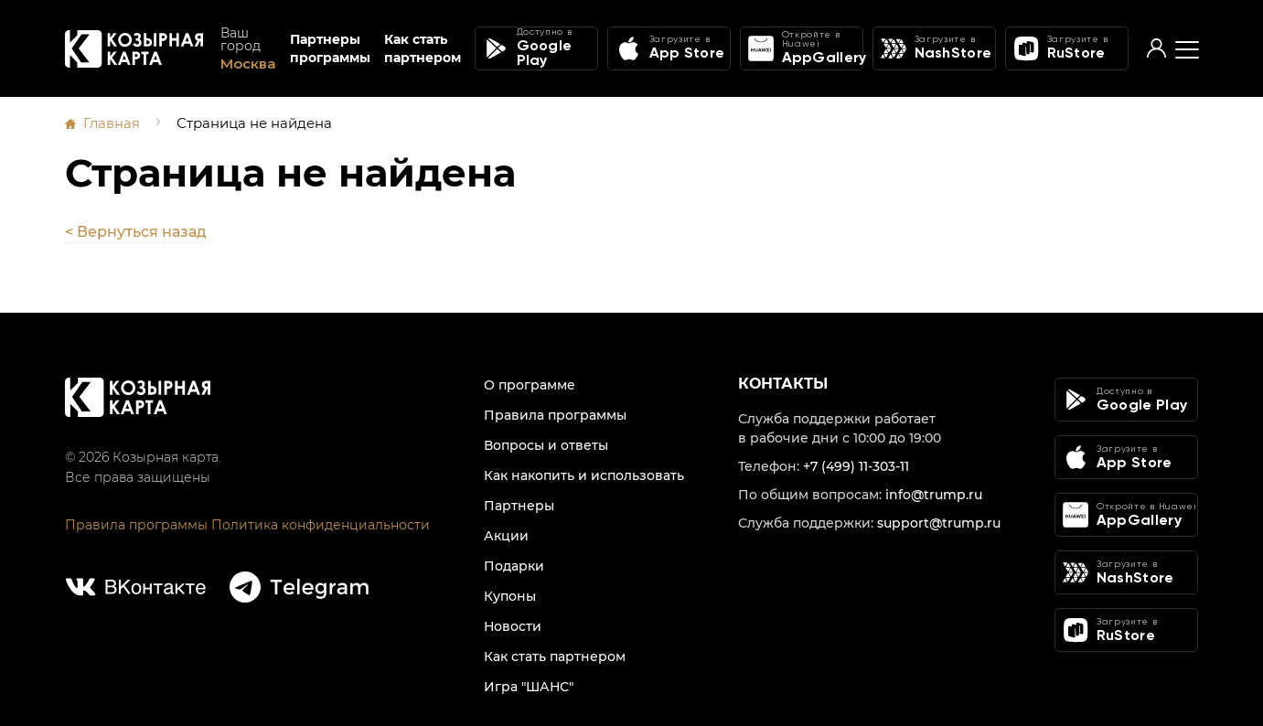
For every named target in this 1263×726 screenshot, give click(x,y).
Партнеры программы (330, 49)
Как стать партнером (422, 49)
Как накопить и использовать (584, 474)
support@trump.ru (939, 522)
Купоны (510, 595)
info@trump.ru (933, 494)
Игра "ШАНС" (528, 686)
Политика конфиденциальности (320, 524)
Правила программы (136, 524)
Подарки (514, 565)
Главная (111, 123)
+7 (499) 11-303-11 (856, 465)
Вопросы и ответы (546, 444)
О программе (529, 384)
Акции (506, 535)
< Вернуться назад (136, 231)
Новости (512, 625)
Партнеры (519, 504)
